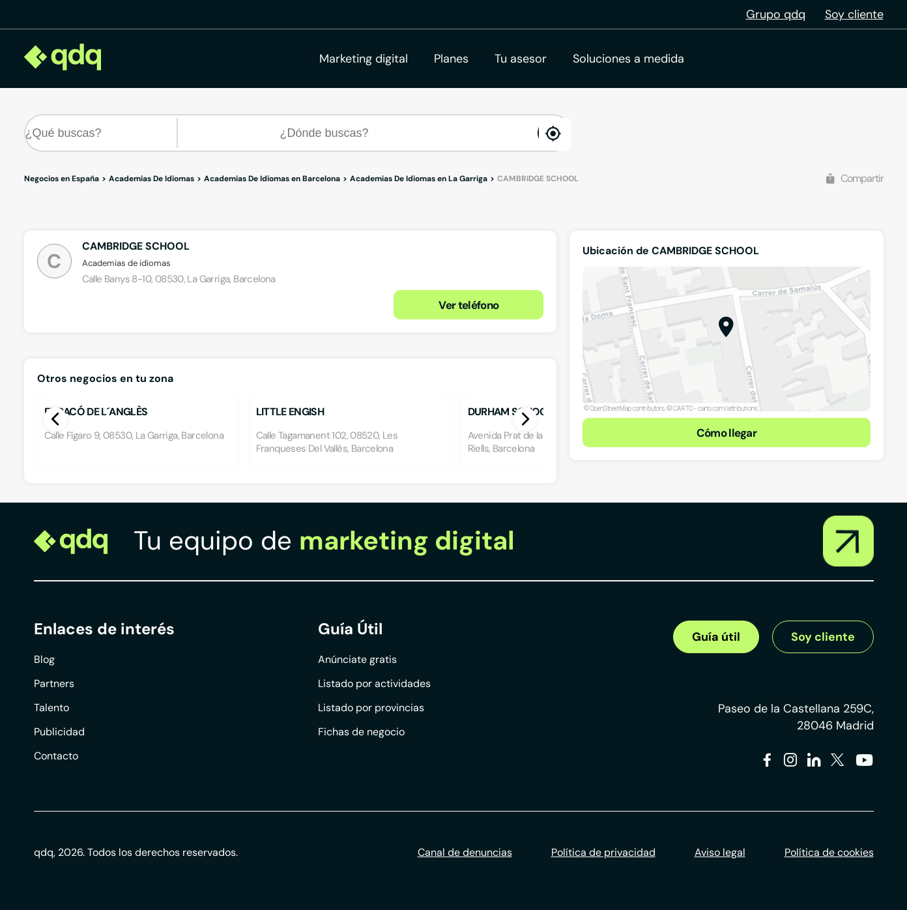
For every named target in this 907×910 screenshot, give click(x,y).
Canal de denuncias (465, 852)
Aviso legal (720, 852)
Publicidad (59, 732)
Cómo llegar (727, 433)
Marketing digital (363, 58)
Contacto (56, 756)
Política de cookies (829, 852)
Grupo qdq (775, 14)
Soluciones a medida (628, 58)
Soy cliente (854, 14)
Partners (54, 683)
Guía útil (716, 637)
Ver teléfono (468, 305)
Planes (451, 58)
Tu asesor (521, 58)
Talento (51, 707)
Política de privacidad (603, 852)
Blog (44, 659)
